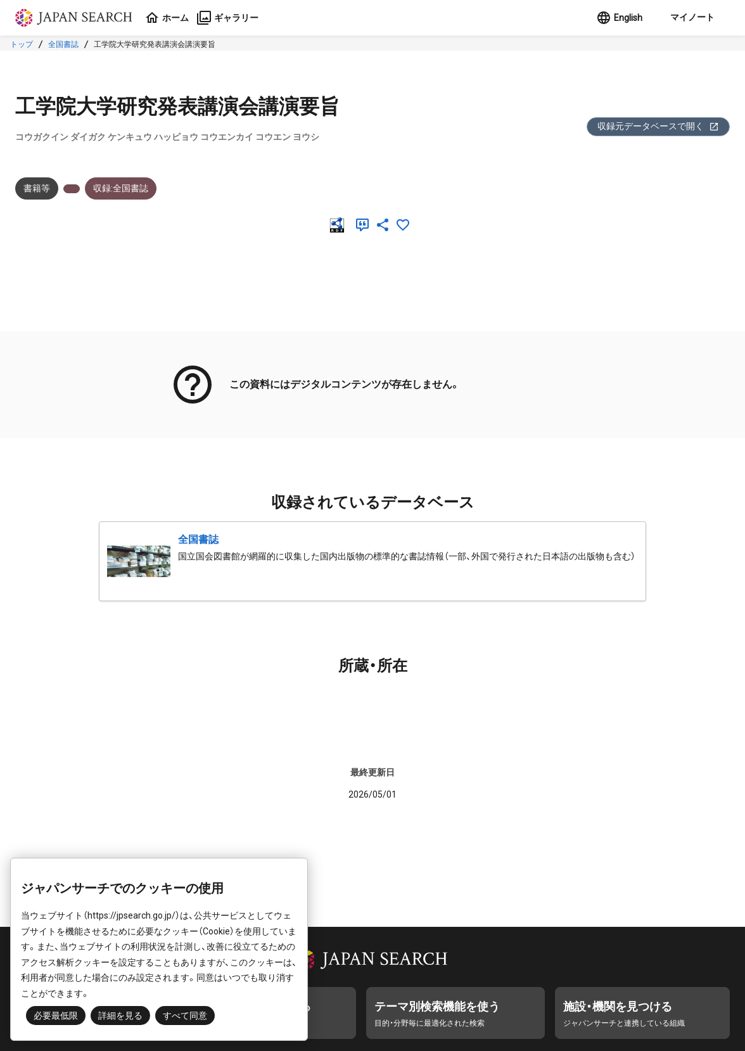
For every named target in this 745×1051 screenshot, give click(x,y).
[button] (691, 18)
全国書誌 (63, 44)
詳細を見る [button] (120, 1015)
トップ (21, 44)
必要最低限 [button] (56, 1015)
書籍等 (36, 188)
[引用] (365, 225)
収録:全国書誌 (120, 188)
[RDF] (339, 225)
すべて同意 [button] (185, 1015)
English (619, 17)
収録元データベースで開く (658, 126)
